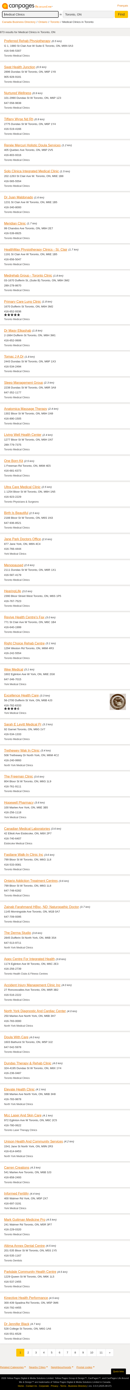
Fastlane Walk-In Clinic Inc (23, 854)
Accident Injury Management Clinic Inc (32, 985)
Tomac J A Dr (14, 356)
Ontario (43, 21)
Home (21, 1386)
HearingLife (12, 591)
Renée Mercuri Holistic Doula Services (32, 145)
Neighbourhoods (61, 1367)
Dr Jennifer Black (16, 1324)
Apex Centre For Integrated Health (29, 959)
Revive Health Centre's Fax (24, 617)
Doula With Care (16, 1037)
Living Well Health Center (23, 434)
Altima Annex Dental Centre (24, 1246)
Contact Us (31, 1386)
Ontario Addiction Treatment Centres (31, 881)
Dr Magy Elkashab (17, 330)
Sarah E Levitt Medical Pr (23, 724)
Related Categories (12, 1367)
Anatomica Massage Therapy (25, 409)
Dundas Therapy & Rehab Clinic (27, 1063)
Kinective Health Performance (26, 1298)
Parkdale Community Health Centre (30, 1271)
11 (101, 1352)
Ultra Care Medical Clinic (22, 487)
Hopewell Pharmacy (19, 802)
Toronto (54, 21)
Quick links (118, 1371)
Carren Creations (16, 1167)
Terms (63, 1386)
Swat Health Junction (19, 67)
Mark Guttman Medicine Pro (24, 1219)
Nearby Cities (37, 1367)
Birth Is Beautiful (16, 513)
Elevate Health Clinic (19, 1089)
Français (122, 5)
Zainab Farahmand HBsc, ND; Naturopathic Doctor (41, 907)
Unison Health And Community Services (33, 1141)
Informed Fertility (16, 1193)
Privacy (54, 1386)
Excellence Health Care (21, 695)
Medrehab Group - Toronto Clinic (28, 275)
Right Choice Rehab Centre (24, 643)
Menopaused (13, 565)
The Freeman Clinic (18, 776)
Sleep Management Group (23, 382)
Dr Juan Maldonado (18, 197)
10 (91, 1352)
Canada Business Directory (19, 21)
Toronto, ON (73, 14)
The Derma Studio (17, 933)
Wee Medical (13, 669)
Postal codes (84, 1367)
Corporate (44, 1386)
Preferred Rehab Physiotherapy (27, 41)
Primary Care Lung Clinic (22, 301)
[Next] (110, 1352)
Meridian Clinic (15, 223)
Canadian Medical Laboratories (27, 828)
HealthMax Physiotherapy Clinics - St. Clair (35, 249)
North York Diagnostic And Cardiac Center (35, 1011)
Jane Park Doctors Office (22, 539)
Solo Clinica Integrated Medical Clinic (31, 171)
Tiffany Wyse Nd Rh (18, 119)
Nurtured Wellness (17, 93)
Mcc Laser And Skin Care (23, 1115)
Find (121, 14)
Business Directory (77, 1386)
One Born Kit (13, 461)
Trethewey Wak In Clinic (22, 750)
